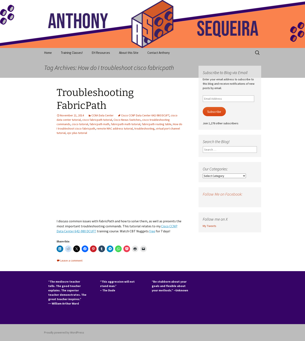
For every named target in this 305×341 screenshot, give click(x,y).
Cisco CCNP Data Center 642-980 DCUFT (145, 115)
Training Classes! (72, 53)
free (152, 231)
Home (48, 53)
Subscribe (214, 112)
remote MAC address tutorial (115, 128)
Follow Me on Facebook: (222, 194)
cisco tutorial (80, 124)
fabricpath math (99, 124)
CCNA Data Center (102, 115)
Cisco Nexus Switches (127, 120)
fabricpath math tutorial (125, 124)
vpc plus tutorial (77, 133)
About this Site (128, 53)
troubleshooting (144, 128)
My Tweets (209, 226)
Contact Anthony (158, 53)
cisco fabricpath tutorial (97, 120)
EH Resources (101, 53)
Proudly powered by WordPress (64, 332)
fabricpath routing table (156, 124)
